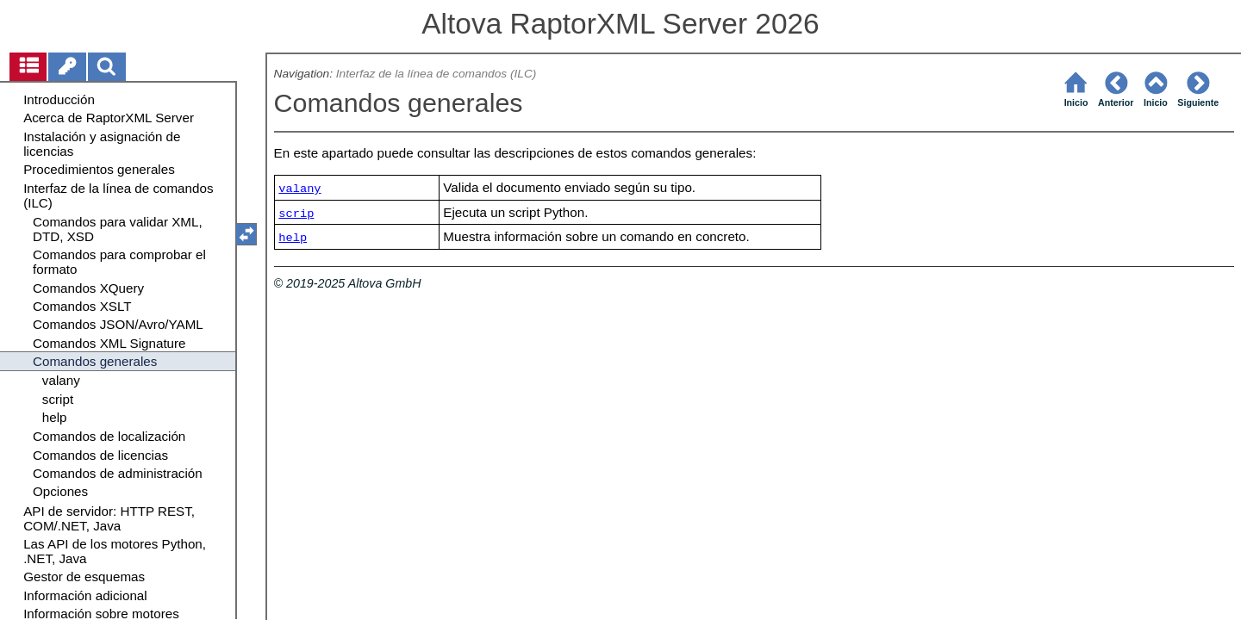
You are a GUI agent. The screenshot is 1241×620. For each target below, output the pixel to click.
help (292, 238)
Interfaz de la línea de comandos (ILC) (436, 73)
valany (299, 189)
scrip (296, 214)
